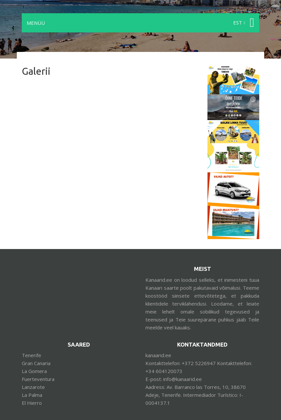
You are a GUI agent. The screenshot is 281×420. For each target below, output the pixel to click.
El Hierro (32, 402)
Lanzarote (33, 387)
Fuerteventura (38, 379)
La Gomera (34, 371)
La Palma (32, 395)
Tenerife (31, 355)
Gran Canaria (36, 363)
